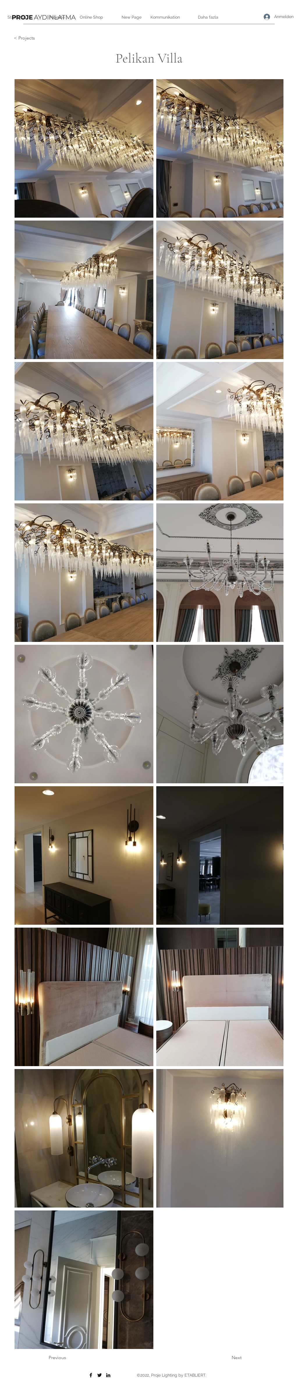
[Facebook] (91, 1375)
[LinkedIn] (108, 1375)
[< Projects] (33, 38)
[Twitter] (99, 1375)
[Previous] (68, 1358)
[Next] (227, 1358)
